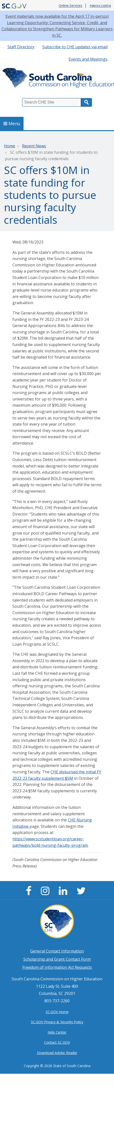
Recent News (34, 146)
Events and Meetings (88, 59)
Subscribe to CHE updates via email (75, 47)
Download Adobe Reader (57, 1052)
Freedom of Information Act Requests (57, 967)
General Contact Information (57, 951)
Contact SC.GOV (57, 1042)
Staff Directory (20, 47)
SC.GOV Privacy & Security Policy (57, 1022)
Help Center (57, 1032)
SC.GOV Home (57, 1011)
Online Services (70, 5)
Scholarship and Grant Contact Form (57, 959)
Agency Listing (100, 5)
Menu (11, 123)
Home (9, 146)
